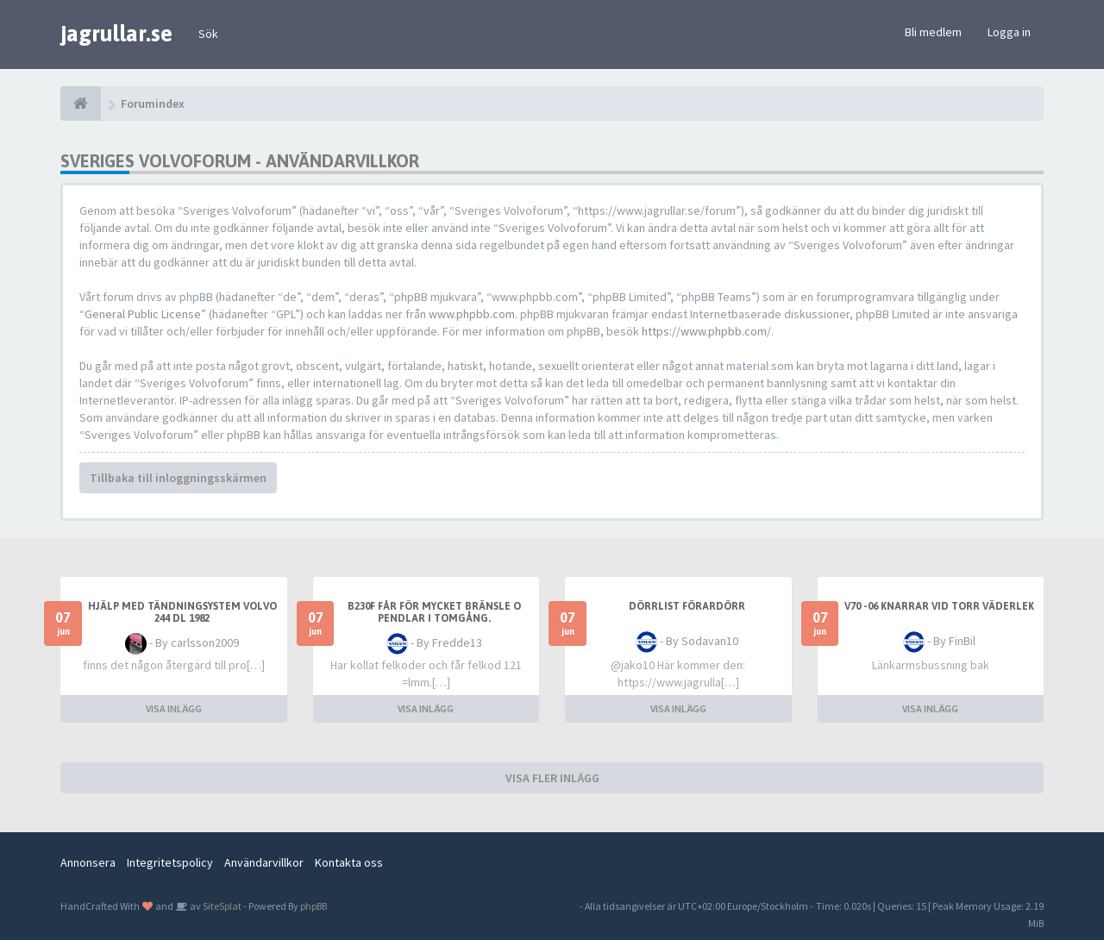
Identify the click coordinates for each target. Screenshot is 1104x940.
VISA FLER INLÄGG (552, 778)
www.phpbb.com (472, 314)
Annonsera (88, 862)
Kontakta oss (349, 862)
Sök (208, 33)
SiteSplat (221, 905)
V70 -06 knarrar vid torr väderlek (939, 606)
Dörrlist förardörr (687, 606)
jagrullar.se (116, 34)
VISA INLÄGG (174, 708)
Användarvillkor (264, 862)
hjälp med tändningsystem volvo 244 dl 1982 (182, 612)
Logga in (1009, 32)
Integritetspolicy (170, 862)
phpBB (313, 905)
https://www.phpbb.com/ (706, 331)
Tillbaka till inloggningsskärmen (178, 478)
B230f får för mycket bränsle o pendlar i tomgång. (434, 612)
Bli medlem (933, 32)
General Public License (143, 314)
